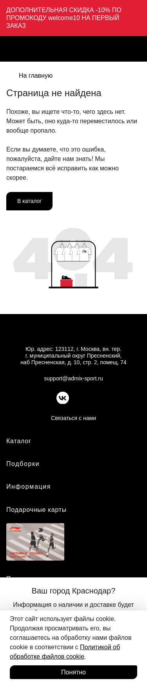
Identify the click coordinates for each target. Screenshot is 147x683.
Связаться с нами (73, 418)
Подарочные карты (36, 509)
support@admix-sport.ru (73, 378)
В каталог (29, 201)
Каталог (18, 441)
